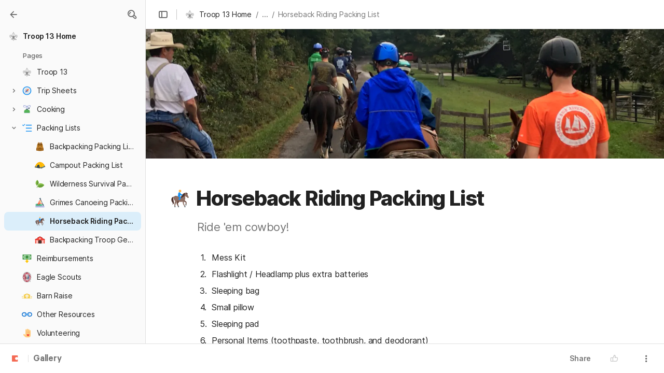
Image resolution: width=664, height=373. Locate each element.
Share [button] (580, 358)
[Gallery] (13, 14)
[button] (132, 14)
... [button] (265, 14)
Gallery (47, 359)
